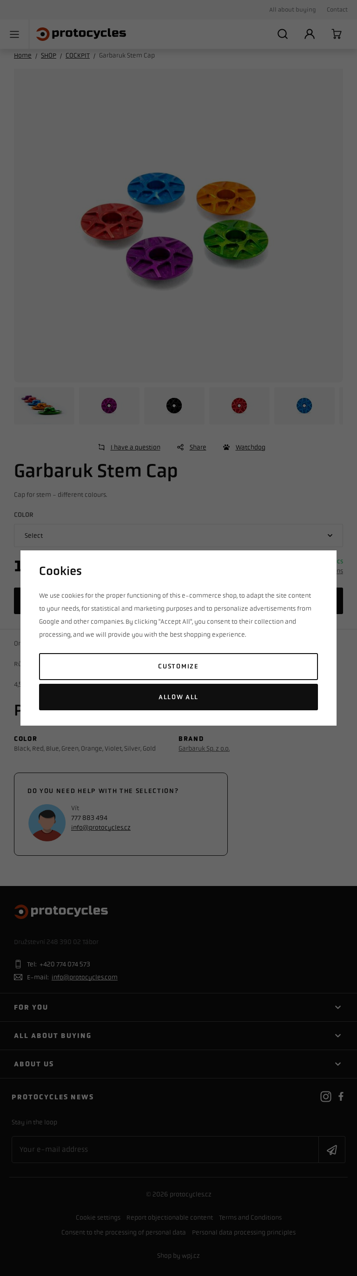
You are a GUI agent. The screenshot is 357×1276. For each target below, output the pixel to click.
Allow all (178, 697)
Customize (178, 666)
